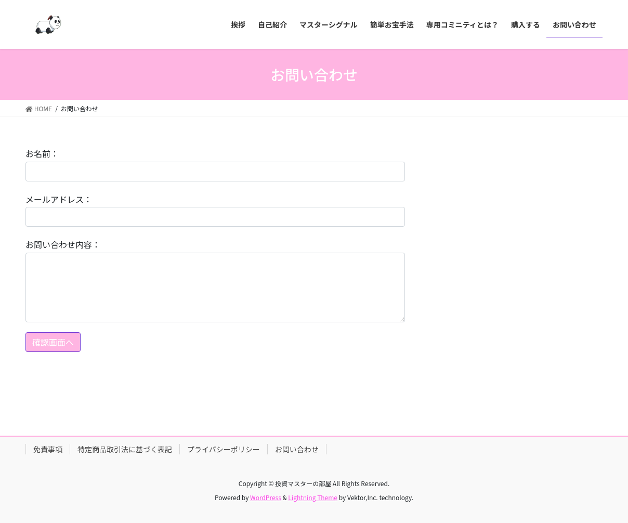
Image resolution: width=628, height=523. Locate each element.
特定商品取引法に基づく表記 (124, 449)
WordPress (265, 497)
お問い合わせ (297, 449)
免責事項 (47, 449)
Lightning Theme (312, 497)
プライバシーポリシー (223, 449)
